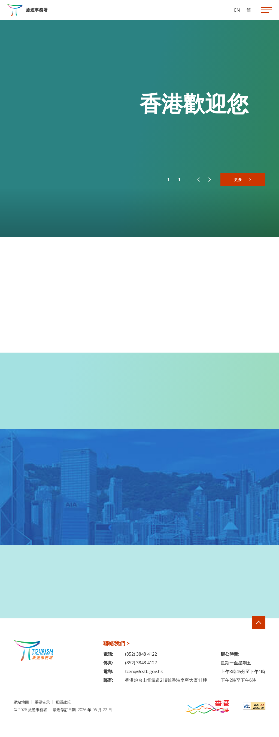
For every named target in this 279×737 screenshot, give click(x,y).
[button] (198, 179)
